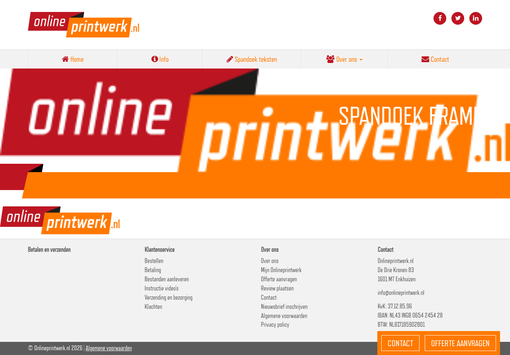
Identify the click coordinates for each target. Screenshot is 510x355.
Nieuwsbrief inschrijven (284, 306)
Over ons (344, 59)
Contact (435, 59)
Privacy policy (275, 324)
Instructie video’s (161, 288)
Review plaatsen (277, 288)
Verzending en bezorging (168, 297)
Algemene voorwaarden (284, 316)
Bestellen (154, 261)
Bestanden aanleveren (167, 279)
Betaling (153, 270)
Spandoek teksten (252, 59)
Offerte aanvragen (279, 279)
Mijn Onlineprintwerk (281, 270)
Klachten (153, 306)
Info (160, 59)
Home (73, 59)
